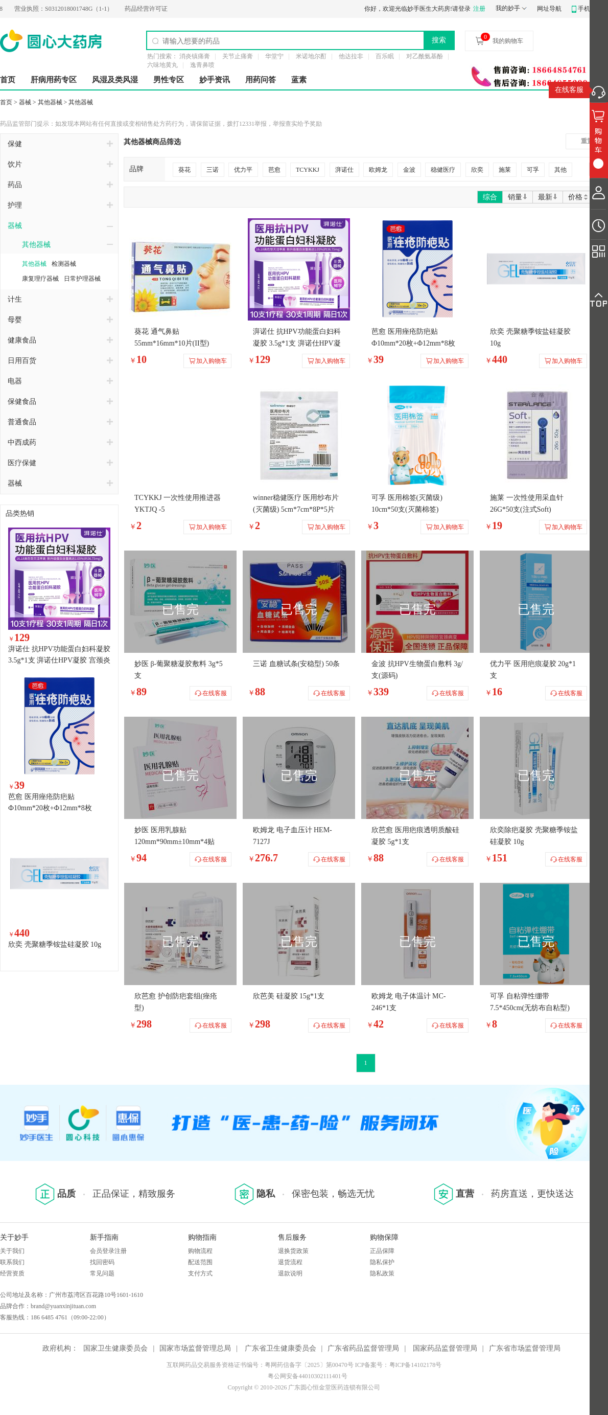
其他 (560, 169)
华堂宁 (274, 56)
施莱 (505, 169)
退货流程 (290, 1262)
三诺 (212, 169)
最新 (547, 197)
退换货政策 (293, 1250)
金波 (409, 169)
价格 (578, 197)
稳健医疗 (443, 169)
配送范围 (200, 1262)
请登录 (461, 8)
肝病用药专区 (54, 80)
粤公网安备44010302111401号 (307, 1376)
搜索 (439, 40)
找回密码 (102, 1262)
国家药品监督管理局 (445, 1348)
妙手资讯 (214, 80)
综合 (490, 197)
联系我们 (12, 1262)
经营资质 (12, 1273)
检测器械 (64, 263)
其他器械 (50, 102)
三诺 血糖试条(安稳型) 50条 (296, 664)
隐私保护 (382, 1262)
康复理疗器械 (40, 278)
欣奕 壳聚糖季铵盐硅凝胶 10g (54, 944)
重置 (587, 141)
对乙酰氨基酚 (424, 56)
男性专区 (168, 80)
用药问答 (260, 80)
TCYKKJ (307, 169)
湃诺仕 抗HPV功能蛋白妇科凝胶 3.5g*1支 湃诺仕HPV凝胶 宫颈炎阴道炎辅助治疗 (59, 660)
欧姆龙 (378, 169)
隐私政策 (382, 1273)
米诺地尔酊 (311, 56)
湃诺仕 (344, 169)
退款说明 (290, 1273)
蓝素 (299, 80)
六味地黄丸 (162, 65)
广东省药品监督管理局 (363, 1348)
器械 (25, 102)
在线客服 (569, 90)
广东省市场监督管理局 (524, 1348)
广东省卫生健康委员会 (280, 1348)
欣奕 (477, 169)
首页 (7, 80)
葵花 (184, 169)
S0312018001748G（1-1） (72, 8)
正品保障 (382, 1250)
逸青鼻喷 (202, 65)
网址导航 (549, 8)
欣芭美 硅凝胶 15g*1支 (288, 996)
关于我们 (12, 1250)
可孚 (533, 169)
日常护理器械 (82, 278)
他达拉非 (351, 56)
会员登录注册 (108, 1250)
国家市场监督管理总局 (195, 1348)
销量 (517, 197)
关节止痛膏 (237, 56)
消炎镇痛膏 (194, 56)
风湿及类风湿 (115, 80)
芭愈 (274, 169)
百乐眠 (385, 56)
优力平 (243, 169)
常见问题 (102, 1273)
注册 (479, 8)
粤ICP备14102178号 (415, 1364)
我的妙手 (508, 8)
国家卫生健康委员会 (115, 1348)
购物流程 (200, 1250)
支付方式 (200, 1273)
